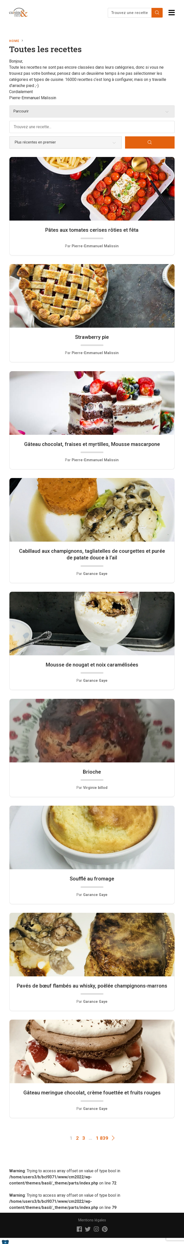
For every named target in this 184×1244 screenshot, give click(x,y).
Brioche (92, 772)
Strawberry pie (92, 337)
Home (14, 41)
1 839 (102, 1138)
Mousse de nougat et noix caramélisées (92, 665)
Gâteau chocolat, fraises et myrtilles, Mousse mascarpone (92, 444)
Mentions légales (92, 1220)
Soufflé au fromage (92, 879)
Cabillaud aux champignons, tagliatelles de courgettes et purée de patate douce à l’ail (92, 554)
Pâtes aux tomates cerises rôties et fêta (92, 230)
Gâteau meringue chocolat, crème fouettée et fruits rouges (92, 1093)
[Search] (157, 13)
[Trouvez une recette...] (130, 13)
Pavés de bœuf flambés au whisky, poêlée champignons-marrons (92, 986)
